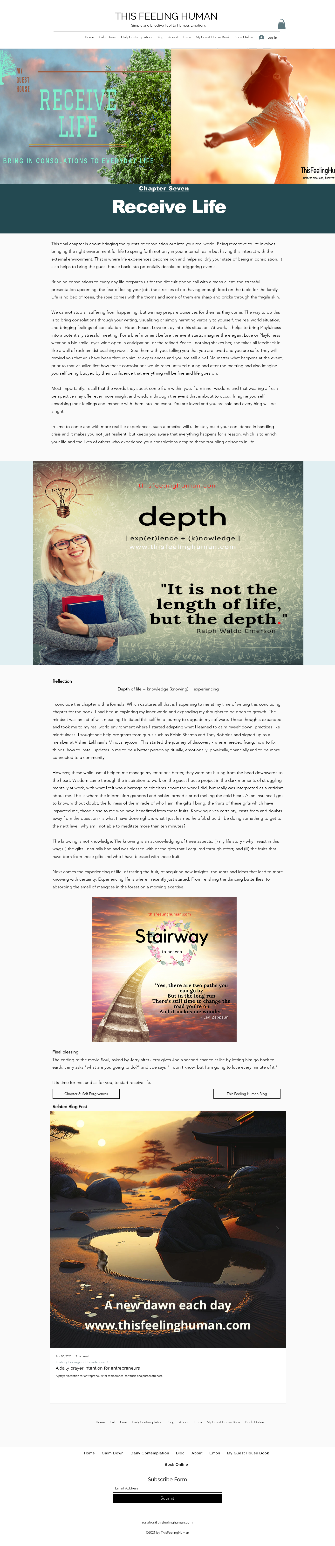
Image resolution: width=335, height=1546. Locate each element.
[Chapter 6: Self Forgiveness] (86, 1094)
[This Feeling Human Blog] (246, 1094)
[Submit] (167, 1498)
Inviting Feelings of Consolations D (82, 1362)
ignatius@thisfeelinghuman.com (167, 1522)
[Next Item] (278, 1229)
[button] (282, 24)
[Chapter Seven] (164, 188)
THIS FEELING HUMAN (166, 16)
